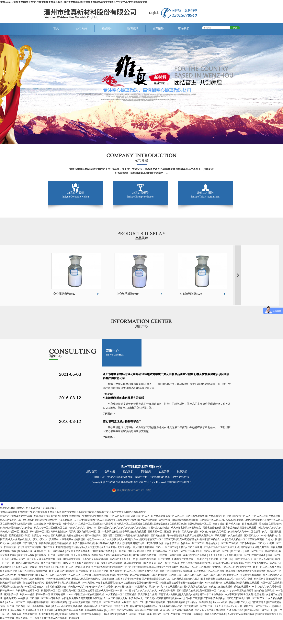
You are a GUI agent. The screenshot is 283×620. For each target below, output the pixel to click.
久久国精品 (178, 578)
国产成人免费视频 (160, 527)
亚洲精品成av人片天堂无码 (85, 547)
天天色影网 (230, 555)
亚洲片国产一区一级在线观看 (49, 551)
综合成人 (123, 614)
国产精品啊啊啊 (125, 610)
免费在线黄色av (74, 535)
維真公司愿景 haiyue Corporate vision (75, 194)
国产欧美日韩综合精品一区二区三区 (246, 598)
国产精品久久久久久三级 (123, 559)
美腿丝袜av (55, 539)
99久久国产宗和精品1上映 (86, 563)
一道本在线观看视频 (107, 582)
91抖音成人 (69, 523)
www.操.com (121, 590)
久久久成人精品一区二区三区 (65, 574)
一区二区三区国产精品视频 (266, 515)
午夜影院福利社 (110, 531)
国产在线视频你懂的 (193, 582)
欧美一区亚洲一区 (207, 590)
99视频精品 (195, 527)
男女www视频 (220, 602)
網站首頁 (91, 471)
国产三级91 (127, 586)
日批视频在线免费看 (102, 551)
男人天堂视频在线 (71, 582)
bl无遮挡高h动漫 (155, 543)
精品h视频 (16, 610)
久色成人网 (272, 539)
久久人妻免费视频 (80, 555)
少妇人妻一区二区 (64, 567)
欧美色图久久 (262, 594)
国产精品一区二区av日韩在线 (45, 598)
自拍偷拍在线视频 (265, 590)
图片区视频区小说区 (19, 535)
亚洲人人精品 (18, 559)
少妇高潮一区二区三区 (220, 559)
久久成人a (223, 590)
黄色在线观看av (242, 586)
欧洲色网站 (6, 586)
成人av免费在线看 (17, 539)
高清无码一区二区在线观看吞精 (177, 610)
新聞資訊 (132, 28)
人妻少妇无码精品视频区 (95, 559)
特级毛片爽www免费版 (16, 598)
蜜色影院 (138, 567)
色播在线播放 (258, 570)
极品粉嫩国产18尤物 (240, 602)
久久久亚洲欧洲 (159, 574)
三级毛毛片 (201, 559)
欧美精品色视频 (63, 543)
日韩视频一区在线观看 (170, 555)
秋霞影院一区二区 (51, 590)
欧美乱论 (37, 535)
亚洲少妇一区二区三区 (224, 567)
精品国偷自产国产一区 (146, 582)
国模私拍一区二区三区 (160, 531)
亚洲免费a (87, 515)
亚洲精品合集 (160, 523)
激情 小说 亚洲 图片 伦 (87, 567)
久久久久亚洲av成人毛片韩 (228, 606)
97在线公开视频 (212, 563)
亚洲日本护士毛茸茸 (22, 515)
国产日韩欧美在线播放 (213, 598)
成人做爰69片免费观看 (78, 551)
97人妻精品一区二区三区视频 (209, 570)
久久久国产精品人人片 (116, 598)
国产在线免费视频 (195, 515)
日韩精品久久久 (216, 539)
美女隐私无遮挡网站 (144, 547)
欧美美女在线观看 (121, 555)
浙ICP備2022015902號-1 (179, 482)
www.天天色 (88, 582)
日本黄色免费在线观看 (214, 614)
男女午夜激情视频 (71, 515)
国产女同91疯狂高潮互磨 (158, 598)
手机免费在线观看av (251, 574)
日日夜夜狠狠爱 (108, 614)
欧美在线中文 (136, 598)
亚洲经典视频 (101, 515)
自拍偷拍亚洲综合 (57, 586)
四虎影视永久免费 (147, 594)
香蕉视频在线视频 (268, 523)
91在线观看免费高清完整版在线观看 (240, 582)
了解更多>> (109, 394)
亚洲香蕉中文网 (26, 574)
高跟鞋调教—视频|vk (146, 586)
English (154, 12)
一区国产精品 (54, 523)
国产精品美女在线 (186, 590)
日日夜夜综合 (259, 602)
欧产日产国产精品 (148, 519)
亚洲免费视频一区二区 (89, 531)
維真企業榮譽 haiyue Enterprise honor (140, 194)
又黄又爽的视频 (190, 531)
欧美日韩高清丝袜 (38, 570)
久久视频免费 (46, 614)
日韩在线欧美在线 (176, 602)
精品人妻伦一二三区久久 (29, 618)
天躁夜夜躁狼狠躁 (212, 527)
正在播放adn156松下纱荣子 (116, 578)
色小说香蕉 (120, 551)
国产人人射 (152, 570)
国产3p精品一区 (84, 570)
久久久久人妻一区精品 (25, 567)
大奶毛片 (5, 515)
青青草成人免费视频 (169, 594)
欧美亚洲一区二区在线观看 (99, 519)
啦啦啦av (41, 519)
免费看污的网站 (108, 567)
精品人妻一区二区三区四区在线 (51, 527)
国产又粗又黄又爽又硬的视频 (210, 610)
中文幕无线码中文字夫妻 (71, 519)
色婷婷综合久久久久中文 (19, 527)
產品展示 (107, 28)
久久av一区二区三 (16, 602)
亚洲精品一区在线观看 (199, 602)
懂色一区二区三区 (254, 551)
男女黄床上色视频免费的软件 (198, 535)
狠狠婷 (141, 570)
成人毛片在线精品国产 (171, 606)
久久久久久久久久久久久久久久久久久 (203, 574)
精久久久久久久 (77, 527)
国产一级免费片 (93, 535)
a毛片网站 (271, 535)
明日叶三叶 (139, 602)
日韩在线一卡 (7, 590)
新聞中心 (114, 352)
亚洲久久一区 (20, 570)
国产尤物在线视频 (91, 574)
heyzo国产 (110, 610)
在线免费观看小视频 (126, 519)
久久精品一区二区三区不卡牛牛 (185, 551)
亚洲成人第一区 (104, 590)
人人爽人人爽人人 (38, 539)
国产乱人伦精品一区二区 (217, 551)
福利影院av (151, 606)
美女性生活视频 (26, 555)
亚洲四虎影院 (63, 547)
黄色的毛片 (212, 543)
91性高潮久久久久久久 (270, 527)
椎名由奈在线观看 (41, 606)
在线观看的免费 (178, 523)
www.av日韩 (73, 594)
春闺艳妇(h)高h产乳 (96, 586)
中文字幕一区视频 (191, 614)
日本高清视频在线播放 (213, 578)
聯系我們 (183, 28)
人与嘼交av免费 (189, 594)
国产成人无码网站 (263, 559)
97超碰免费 (40, 523)
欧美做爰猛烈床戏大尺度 (115, 574)
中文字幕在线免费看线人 (109, 543)
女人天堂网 (107, 523)
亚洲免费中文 (244, 567)
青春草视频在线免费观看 (133, 531)
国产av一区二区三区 (166, 547)
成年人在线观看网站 (112, 563)
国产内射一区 (23, 606)
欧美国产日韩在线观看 (266, 578)
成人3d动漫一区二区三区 (123, 570)
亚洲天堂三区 (231, 574)
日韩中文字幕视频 (89, 614)
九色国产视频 (25, 523)
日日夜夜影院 (58, 531)
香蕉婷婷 (174, 567)
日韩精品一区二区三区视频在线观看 (133, 523)
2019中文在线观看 (81, 602)
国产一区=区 (125, 567)
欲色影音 (52, 519)
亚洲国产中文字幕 (32, 547)
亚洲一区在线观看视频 (92, 594)
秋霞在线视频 (46, 543)
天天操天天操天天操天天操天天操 (222, 547)
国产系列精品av (248, 543)
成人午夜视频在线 (51, 563)
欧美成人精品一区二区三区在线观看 (245, 539)
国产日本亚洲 (195, 547)
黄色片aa (92, 527)
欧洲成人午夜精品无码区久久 (215, 531)
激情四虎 (18, 586)
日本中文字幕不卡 (243, 559)
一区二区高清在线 (120, 515)
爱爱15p (182, 547)
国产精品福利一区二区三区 (259, 610)
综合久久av (114, 586)
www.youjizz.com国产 (57, 578)
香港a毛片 (162, 567)
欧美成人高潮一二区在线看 (246, 531)
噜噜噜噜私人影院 (101, 555)
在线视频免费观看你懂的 (185, 519)
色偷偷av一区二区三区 (193, 543)
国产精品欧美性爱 (74, 610)
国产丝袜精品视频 (156, 602)
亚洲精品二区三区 (112, 535)
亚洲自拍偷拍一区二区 (239, 515)
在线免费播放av (260, 563)
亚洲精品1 (74, 618)
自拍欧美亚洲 (172, 543)
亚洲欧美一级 (11, 594)
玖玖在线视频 (126, 582)
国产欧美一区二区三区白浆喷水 (216, 519)
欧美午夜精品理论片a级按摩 (192, 539)
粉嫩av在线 (178, 598)
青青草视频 (219, 523)
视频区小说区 (25, 551)
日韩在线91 (186, 570)
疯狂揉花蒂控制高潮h (38, 602)
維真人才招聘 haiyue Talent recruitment (205, 194)
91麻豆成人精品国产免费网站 (84, 578)
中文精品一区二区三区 (88, 523)
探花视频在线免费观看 (74, 539)
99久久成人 (150, 567)
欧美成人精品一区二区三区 (14, 531)
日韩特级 (66, 563)
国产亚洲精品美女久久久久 (156, 578)
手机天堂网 (221, 535)
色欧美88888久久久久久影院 (102, 539)
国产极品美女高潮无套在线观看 (240, 527)
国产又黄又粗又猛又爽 (196, 586)
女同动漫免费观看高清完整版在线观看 (82, 598)
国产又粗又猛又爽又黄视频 (41, 559)
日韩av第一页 (43, 594)
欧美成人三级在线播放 (221, 586)
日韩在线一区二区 (140, 515)
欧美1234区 (42, 574)
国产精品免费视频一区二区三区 (168, 515)
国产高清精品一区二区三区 (198, 606)
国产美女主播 (158, 535)
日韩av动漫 (165, 519)
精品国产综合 (137, 606)
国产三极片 (237, 551)
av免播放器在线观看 (170, 582)
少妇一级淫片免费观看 (242, 590)
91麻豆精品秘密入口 (35, 586)
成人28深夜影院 (179, 527)
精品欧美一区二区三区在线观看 (78, 590)
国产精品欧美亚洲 (216, 515)
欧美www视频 (27, 594)
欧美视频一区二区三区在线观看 (53, 555)
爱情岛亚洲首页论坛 (134, 543)
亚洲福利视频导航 (60, 602)
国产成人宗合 (233, 523)
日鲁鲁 (177, 531)
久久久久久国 (215, 555)
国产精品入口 (30, 543)
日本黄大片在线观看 (183, 559)
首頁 (56, 28)
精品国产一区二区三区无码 (161, 539)
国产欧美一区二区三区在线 (106, 602)
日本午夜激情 (174, 535)
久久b (265, 531)
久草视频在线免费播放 (238, 570)
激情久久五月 (192, 578)
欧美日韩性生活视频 (84, 543)
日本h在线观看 (250, 523)
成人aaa (56, 606)
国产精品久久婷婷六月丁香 (255, 547)
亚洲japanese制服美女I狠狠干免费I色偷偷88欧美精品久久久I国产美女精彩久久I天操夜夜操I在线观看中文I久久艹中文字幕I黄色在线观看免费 (73, 2)
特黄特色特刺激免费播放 (136, 535)
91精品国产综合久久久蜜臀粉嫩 (28, 578)
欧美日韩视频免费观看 (69, 559)
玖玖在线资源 (138, 539)
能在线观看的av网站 (33, 582)
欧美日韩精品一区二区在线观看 (164, 614)
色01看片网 (29, 519)
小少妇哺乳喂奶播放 (72, 606)
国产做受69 (150, 563)
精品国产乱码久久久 (11, 519)
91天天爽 (71, 531)
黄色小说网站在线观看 (28, 563)
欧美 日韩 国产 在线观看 (62, 570)
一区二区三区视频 (229, 543)
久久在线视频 (235, 535)
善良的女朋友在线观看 (147, 610)
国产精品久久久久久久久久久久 (114, 527)
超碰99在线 (271, 551)
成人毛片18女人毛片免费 (239, 578)
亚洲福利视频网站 (94, 610)
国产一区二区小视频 (168, 563)
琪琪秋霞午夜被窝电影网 (47, 515)
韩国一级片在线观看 (271, 582)
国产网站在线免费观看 (144, 555)
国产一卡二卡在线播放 (211, 594)
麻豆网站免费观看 (140, 574)
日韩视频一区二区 (39, 531)
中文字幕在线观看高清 (170, 586)
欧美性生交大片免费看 (195, 555)
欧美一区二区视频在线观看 (251, 555)
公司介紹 (81, 28)
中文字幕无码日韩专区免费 (239, 594)
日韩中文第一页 (12, 547)
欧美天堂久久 (46, 567)
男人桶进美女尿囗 (133, 563)
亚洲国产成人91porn (254, 535)
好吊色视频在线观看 (191, 563)
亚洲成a (59, 610)
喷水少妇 (136, 578)
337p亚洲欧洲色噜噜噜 (66, 614)
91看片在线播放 (235, 610)
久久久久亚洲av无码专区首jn (116, 547)
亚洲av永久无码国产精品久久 (249, 519)
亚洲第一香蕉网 (137, 614)
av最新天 (127, 602)
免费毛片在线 (30, 614)
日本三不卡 (48, 547)
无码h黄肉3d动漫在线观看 (241, 614)
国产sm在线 (175, 574)
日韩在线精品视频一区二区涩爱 (154, 559)
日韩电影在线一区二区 (199, 523)
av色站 (46, 535)
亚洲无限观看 (53, 582)
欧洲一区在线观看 (169, 570)
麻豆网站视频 (58, 594)
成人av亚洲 (124, 539)
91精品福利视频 (167, 590)
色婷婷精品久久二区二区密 (98, 606)
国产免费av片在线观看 (55, 618)
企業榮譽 (158, 28)
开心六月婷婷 (101, 570)
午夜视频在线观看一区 (28, 590)
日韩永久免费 (121, 606)
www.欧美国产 (212, 582)
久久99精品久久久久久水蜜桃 (38, 610)
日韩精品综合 (160, 551)
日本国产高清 (193, 598)
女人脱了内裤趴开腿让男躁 (235, 563)
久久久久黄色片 (140, 527)
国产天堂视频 (58, 535)
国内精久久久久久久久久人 (143, 590)
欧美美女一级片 (76, 586)
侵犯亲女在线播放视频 (140, 551)
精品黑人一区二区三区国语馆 (195, 567)
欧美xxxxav (6, 570)
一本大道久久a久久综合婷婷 (267, 586)
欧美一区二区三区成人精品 (267, 567)
